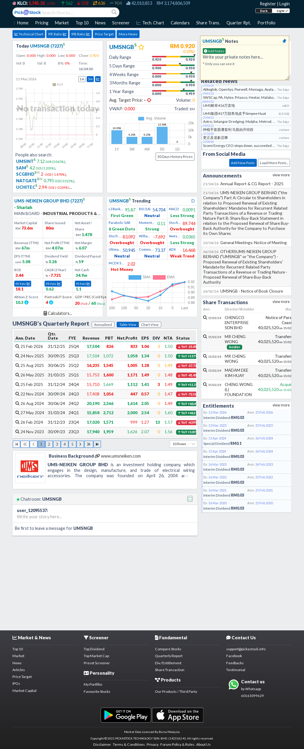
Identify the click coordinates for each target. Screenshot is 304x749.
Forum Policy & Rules (177, 744)
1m (82, 79)
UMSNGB (123, 46)
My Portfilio (93, 684)
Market (18, 656)
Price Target (104, 34)
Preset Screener (97, 663)
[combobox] (172, 444)
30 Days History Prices (175, 156)
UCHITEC (26, 187)
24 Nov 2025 (29, 355)
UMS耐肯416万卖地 (219, 105)
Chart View (150, 324)
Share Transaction (169, 670)
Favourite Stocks (97, 691)
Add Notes (214, 51)
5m (90, 79)
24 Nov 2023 (29, 431)
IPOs (16, 683)
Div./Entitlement (168, 663)
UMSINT (26, 161)
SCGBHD (28, 174)
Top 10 (17, 649)
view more (281, 175)
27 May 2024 (29, 412)
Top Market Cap (96, 656)
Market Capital (24, 690)
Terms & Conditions (129, 744)
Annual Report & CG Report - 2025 (243, 183)
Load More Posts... (274, 163)
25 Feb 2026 (29, 346)
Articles (18, 670)
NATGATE (29, 180)
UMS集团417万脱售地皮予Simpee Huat (234, 113)
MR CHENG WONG (235, 339)
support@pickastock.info (245, 649)
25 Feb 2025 (29, 384)
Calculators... (58, 313)
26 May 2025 (29, 374)
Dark (263, 10)
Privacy (153, 744)
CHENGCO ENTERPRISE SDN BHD (236, 322)
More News (128, 34)
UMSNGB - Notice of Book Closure (243, 290)
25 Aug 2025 (29, 365)
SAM (22, 167)
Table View (127, 324)
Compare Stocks (168, 649)
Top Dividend (94, 649)
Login (284, 3)
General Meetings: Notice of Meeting (245, 242)
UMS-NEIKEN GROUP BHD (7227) (49, 200)
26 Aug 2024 (29, 403)
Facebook (234, 656)
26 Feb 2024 (29, 422)
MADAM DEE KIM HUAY (236, 373)
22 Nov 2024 (29, 393)
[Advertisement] (152, 582)
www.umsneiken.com (118, 455)
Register (268, 3)
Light (282, 10)
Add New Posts (243, 163)
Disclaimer (102, 744)
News (17, 663)
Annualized (103, 324)
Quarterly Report (169, 656)
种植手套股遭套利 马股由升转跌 (228, 129)
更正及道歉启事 (215, 137)
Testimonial (235, 670)
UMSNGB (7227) (47, 45)
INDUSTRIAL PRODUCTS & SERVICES (80, 213)
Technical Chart (29, 34)
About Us (203, 744)
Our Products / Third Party (176, 691)
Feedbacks (235, 663)
